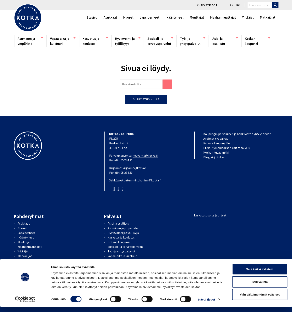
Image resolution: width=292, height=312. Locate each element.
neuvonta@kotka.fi (145, 155)
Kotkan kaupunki (257, 41)
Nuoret (128, 17)
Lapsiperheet (149, 17)
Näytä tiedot (206, 304)
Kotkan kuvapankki (216, 152)
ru (238, 5)
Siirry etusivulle (146, 99)
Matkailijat (267, 17)
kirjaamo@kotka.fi (135, 168)
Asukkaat (110, 17)
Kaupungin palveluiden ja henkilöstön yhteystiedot (237, 134)
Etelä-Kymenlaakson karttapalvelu (226, 148)
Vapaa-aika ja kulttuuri (63, 41)
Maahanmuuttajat (223, 17)
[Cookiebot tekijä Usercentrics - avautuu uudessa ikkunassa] (25, 304)
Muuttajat (197, 17)
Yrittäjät (248, 17)
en (231, 5)
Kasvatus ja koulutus (95, 41)
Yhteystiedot (207, 5)
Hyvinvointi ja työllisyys (127, 41)
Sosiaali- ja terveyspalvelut (160, 41)
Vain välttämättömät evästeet (260, 299)
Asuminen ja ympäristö (30, 41)
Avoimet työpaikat (215, 138)
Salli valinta (260, 286)
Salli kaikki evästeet (259, 274)
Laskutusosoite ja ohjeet (210, 215)
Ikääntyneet (175, 17)
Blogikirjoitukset (214, 157)
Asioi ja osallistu (225, 41)
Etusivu (92, 17)
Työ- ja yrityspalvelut (192, 41)
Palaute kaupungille (216, 143)
